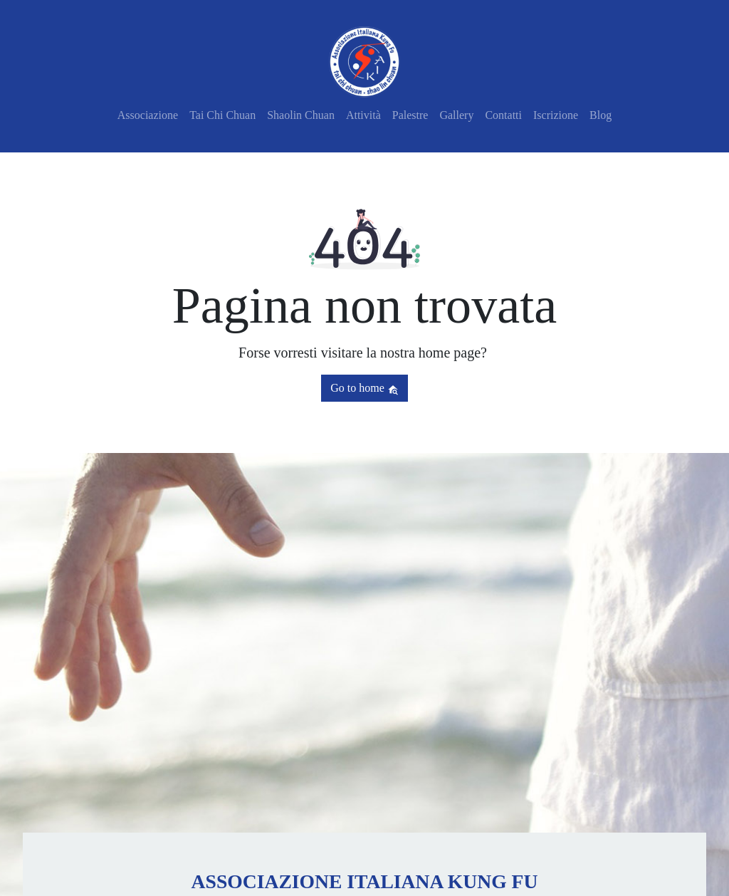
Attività (363, 115)
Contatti (503, 115)
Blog (600, 115)
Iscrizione (555, 115)
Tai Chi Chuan (222, 115)
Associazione (147, 115)
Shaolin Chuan (301, 115)
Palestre (410, 115)
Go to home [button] (364, 388)
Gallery (456, 115)
